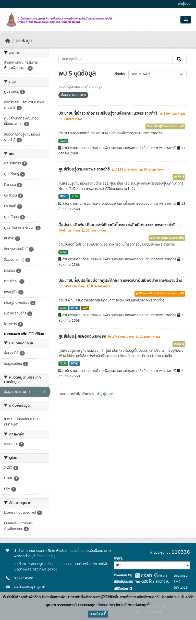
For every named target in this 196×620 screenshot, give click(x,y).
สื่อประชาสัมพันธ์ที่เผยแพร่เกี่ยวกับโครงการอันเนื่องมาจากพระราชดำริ (117, 225)
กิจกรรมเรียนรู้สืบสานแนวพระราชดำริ (165, 126)
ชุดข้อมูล (24, 41)
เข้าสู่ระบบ (184, 4)
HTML (63, 196)
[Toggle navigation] (185, 19)
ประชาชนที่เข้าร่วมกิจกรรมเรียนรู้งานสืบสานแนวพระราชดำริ (108, 113)
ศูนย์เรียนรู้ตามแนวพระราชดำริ (84, 169)
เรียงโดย (120, 74)
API (94, 394)
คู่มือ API (108, 394)
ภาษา (118, 558)
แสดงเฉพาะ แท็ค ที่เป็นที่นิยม (24, 334)
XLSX (63, 141)
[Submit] (180, 59)
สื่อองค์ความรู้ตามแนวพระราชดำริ (167, 238)
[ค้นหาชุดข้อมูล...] (115, 59)
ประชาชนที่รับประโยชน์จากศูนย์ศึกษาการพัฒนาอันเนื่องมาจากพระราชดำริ (120, 280)
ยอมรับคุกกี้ (98, 613)
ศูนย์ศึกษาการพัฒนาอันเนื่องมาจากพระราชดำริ (160, 293)
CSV (85, 308)
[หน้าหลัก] (7, 41)
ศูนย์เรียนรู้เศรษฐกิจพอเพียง (82, 336)
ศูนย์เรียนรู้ (179, 176)
